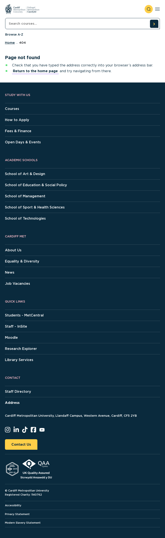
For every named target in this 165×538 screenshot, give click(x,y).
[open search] (149, 9)
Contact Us (21, 444)
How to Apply (17, 120)
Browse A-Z (14, 34)
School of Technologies (25, 218)
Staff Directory (18, 392)
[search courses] (154, 24)
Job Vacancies (17, 284)
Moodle (11, 338)
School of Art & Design (25, 174)
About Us (13, 250)
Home (10, 43)
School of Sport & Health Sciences (35, 207)
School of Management (25, 196)
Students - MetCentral (24, 315)
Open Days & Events (23, 142)
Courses (12, 109)
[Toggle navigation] (157, 9)
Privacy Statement (17, 514)
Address (12, 403)
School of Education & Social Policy (36, 185)
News (9, 272)
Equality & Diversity (22, 261)
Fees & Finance (18, 131)
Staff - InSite (16, 326)
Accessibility (13, 505)
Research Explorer (21, 349)
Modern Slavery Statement (23, 522)
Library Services (19, 360)
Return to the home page (35, 71)
